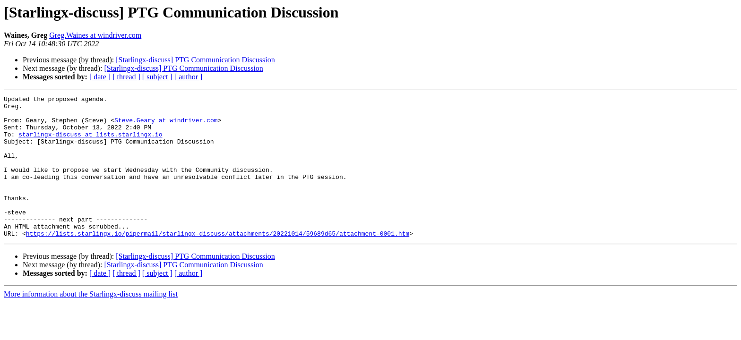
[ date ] (100, 77)
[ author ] (188, 77)
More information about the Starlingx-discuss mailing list (91, 322)
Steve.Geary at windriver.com (165, 125)
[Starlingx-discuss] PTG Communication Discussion (195, 60)
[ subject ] (157, 77)
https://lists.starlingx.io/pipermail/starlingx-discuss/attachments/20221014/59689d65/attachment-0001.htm (217, 261)
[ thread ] (126, 77)
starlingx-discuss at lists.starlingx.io (90, 142)
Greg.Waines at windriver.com (95, 35)
